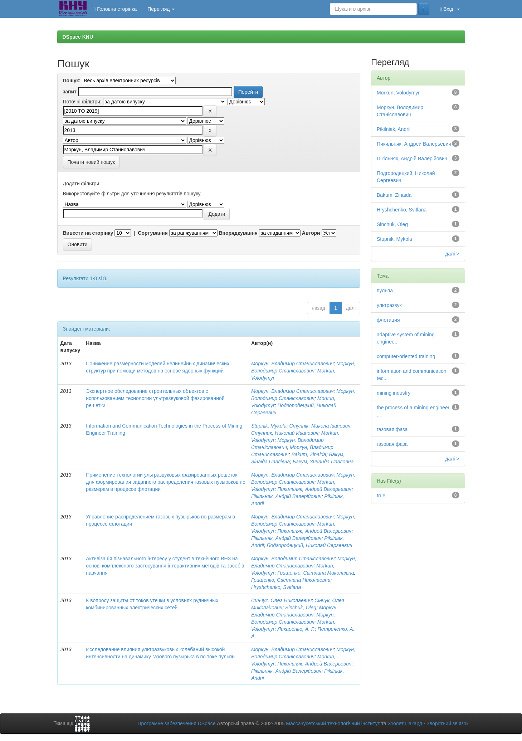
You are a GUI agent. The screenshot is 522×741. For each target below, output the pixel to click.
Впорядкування (238, 233)
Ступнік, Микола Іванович (320, 426)
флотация (388, 320)
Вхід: (449, 9)
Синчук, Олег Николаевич (281, 600)
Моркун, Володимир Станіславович (293, 558)
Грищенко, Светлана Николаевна (291, 580)
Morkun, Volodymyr (398, 93)
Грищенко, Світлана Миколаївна (315, 573)
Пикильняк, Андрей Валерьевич (314, 489)
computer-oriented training (406, 356)
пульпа (385, 290)
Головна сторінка (115, 9)
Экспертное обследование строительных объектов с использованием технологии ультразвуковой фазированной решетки (155, 398)
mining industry (393, 393)
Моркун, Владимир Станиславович (292, 363)
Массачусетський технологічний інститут (333, 723)
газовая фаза (392, 429)
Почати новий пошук (91, 162)
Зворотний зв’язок (447, 723)
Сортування (152, 233)
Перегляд (161, 9)
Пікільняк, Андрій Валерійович (286, 496)
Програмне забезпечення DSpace (176, 723)
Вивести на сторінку (88, 233)
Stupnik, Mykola (269, 426)
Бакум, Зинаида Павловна (323, 461)
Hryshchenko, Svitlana (276, 587)
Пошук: (72, 80)
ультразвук (389, 305)
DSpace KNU (78, 37)
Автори (311, 233)
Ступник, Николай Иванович (284, 433)
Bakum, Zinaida (308, 454)
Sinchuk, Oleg (300, 607)
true (381, 495)
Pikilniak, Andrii (393, 129)
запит (70, 91)
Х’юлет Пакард (405, 723)
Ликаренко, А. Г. (295, 629)
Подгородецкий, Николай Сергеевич (309, 545)
